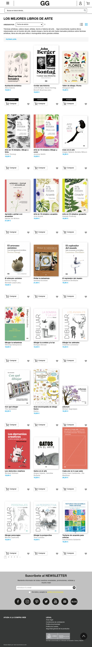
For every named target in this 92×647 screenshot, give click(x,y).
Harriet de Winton (12, 218)
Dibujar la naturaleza (13, 343)
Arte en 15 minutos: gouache (74, 214)
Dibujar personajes (13, 535)
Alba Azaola (10, 88)
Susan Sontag (50, 88)
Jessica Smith (39, 154)
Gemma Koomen (41, 280)
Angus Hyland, (68, 152)
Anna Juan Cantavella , (72, 473)
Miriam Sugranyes (69, 409)
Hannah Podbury (69, 216)
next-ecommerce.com (20, 645)
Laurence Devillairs (70, 280)
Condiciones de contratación (55, 622)
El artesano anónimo (13, 278)
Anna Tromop (10, 154)
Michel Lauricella (12, 537)
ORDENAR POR (9, 24)
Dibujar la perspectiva (43, 535)
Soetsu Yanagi (11, 280)
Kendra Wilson (81, 152)
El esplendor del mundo (72, 278)
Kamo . (37, 411)
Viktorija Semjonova (13, 345)
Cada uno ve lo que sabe (72, 471)
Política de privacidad (53, 624)
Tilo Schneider (11, 409)
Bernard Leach (11, 283)
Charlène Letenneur (70, 345)
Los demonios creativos (15, 471)
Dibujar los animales (70, 343)
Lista (81, 24)
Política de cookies (52, 626)
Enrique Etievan (40, 345)
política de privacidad (55, 592)
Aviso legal (49, 620)
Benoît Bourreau (40, 90)
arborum (65, 407)
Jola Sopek (38, 216)
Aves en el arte (68, 150)
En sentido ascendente (45, 24)
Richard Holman (11, 473)
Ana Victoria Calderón (71, 540)
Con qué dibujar (11, 407)
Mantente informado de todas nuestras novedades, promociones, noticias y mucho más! (46, 581)
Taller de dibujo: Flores (71, 86)
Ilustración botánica (13, 86)
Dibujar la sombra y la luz (44, 343)
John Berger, (39, 88)
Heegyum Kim (68, 88)
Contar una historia (41, 86)
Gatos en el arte (40, 471)
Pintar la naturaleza (41, 278)
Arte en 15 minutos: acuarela (45, 214)
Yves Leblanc (39, 537)
